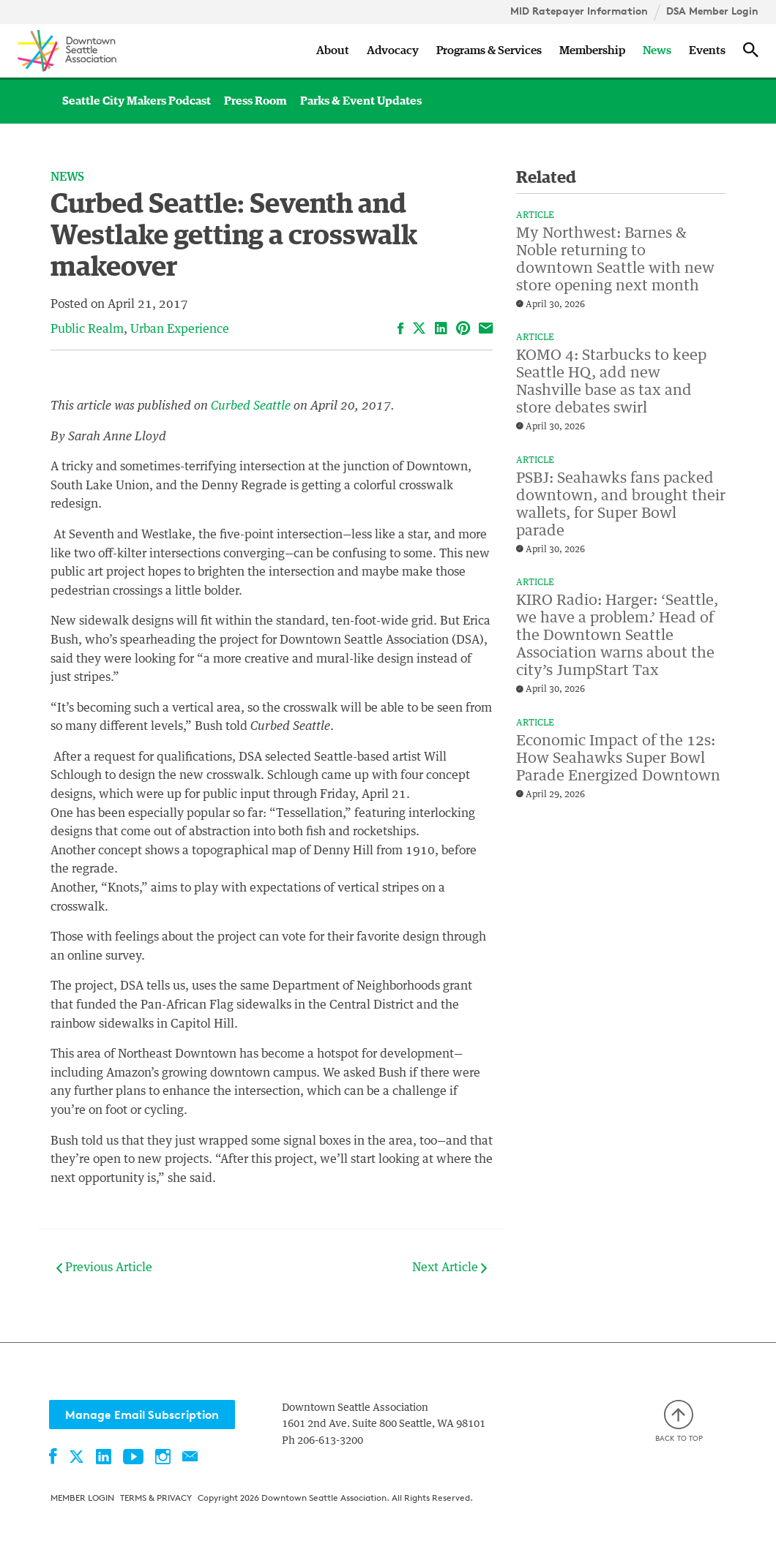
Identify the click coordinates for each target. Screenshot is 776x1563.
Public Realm (87, 329)
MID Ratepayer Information (579, 11)
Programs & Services (489, 50)
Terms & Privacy (156, 1497)
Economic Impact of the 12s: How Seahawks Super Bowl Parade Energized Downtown (618, 758)
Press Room (255, 101)
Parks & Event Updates (361, 101)
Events (707, 50)
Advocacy (393, 50)
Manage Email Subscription (142, 1414)
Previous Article (104, 1267)
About (332, 50)
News (657, 50)
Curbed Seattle (251, 406)
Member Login (82, 1497)
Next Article (449, 1267)
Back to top (679, 1421)
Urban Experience (179, 329)
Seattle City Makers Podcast (136, 101)
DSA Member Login (712, 11)
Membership (592, 50)
